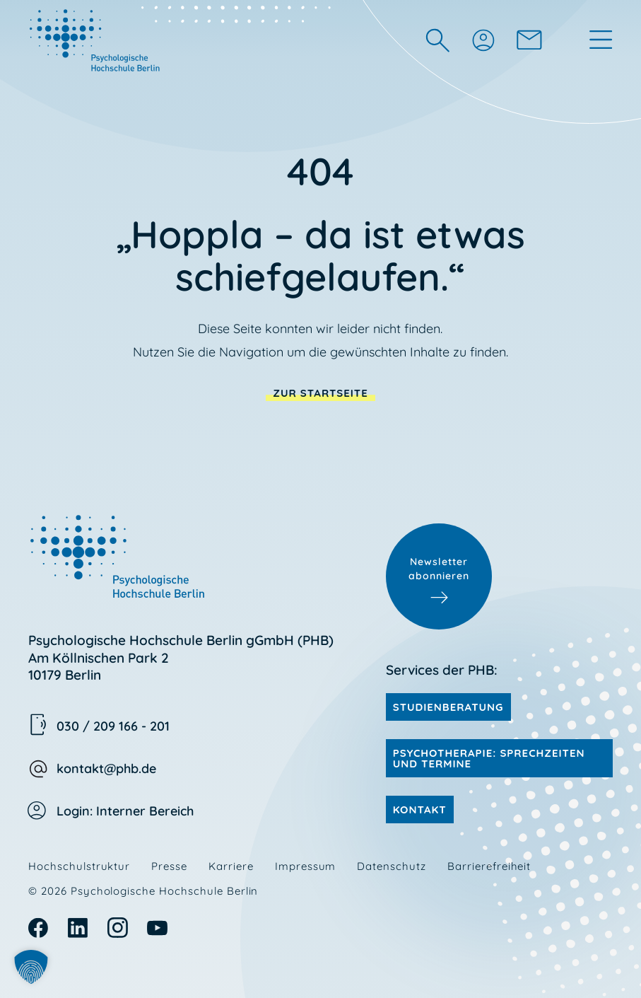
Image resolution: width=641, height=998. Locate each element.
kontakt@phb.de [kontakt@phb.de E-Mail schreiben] (106, 768)
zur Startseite (320, 393)
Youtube (157, 927)
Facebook (38, 927)
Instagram (117, 927)
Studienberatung (448, 707)
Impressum (305, 866)
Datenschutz (391, 866)
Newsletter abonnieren (438, 568)
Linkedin (78, 927)
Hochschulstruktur (79, 866)
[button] (31, 967)
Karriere (231, 866)
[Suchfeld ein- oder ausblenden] (437, 40)
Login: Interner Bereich (125, 811)
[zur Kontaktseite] (529, 39)
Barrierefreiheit (489, 866)
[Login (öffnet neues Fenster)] (482, 39)
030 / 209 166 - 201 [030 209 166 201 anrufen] (113, 726)
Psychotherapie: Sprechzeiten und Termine (489, 758)
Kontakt (420, 809)
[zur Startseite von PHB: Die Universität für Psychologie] (96, 39)
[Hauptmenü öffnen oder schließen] (601, 39)
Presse (169, 866)
